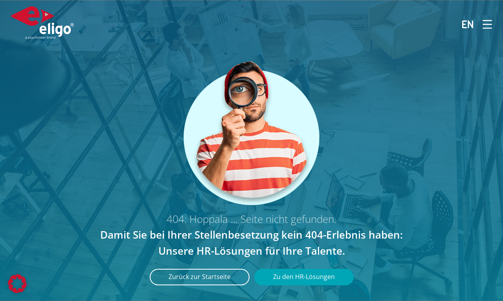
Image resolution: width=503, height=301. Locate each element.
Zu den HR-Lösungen (304, 276)
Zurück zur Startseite (200, 276)
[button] (17, 283)
